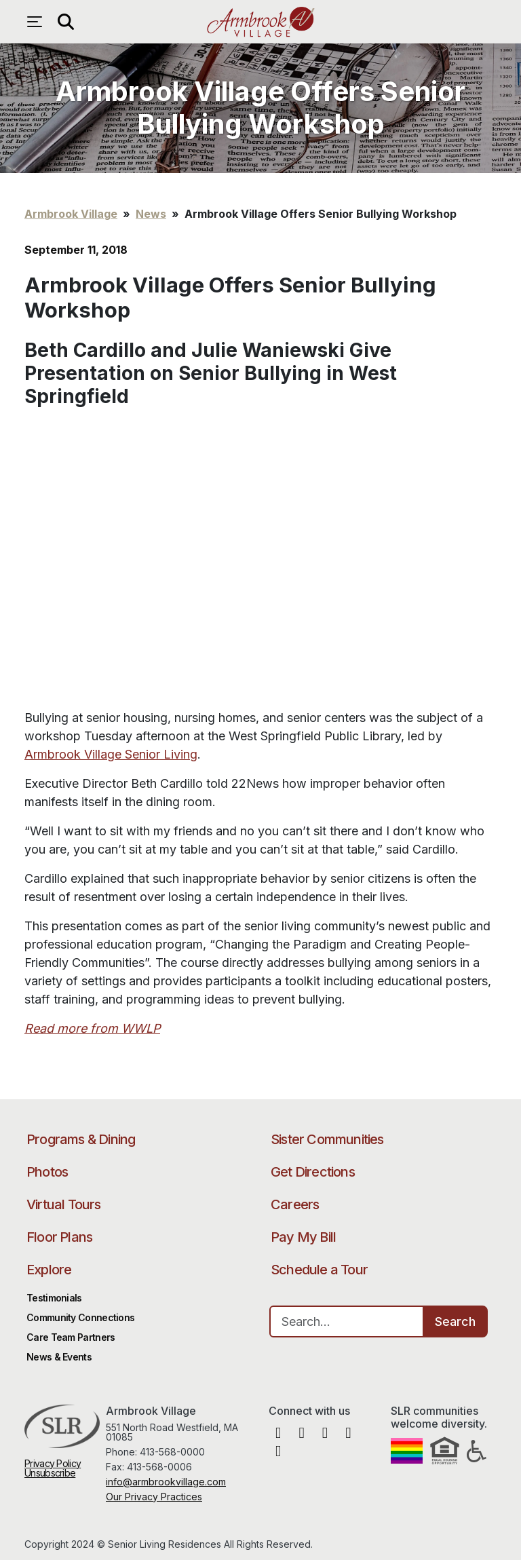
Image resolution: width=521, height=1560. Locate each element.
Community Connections (80, 1317)
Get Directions (313, 1172)
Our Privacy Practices (154, 1496)
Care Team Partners (70, 1337)
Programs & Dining (80, 1139)
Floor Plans (59, 1237)
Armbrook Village (260, 21)
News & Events (59, 1357)
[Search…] (346, 1321)
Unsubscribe (49, 1473)
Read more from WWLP (92, 1028)
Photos (47, 1172)
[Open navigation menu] (38, 21)
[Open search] (65, 21)
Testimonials (54, 1298)
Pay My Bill (303, 1237)
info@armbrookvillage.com (166, 1481)
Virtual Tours (63, 1204)
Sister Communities (327, 1139)
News (151, 214)
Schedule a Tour (319, 1269)
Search (455, 1321)
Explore (48, 1269)
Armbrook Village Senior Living (110, 754)
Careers (295, 1204)
